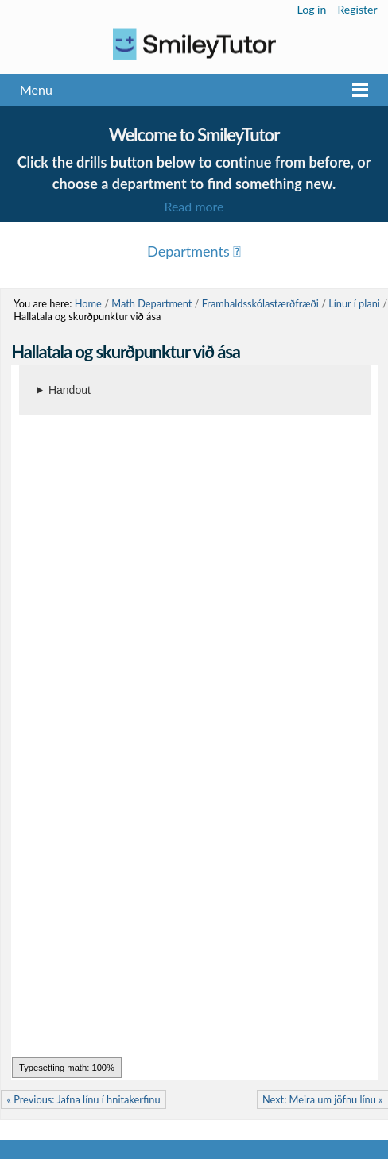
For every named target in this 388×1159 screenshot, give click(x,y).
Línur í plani (354, 303)
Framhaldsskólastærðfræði (260, 303)
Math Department (151, 303)
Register (357, 9)
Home (88, 303)
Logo (194, 44)
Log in (312, 9)
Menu (36, 89)
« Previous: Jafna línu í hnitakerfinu (83, 1099)
